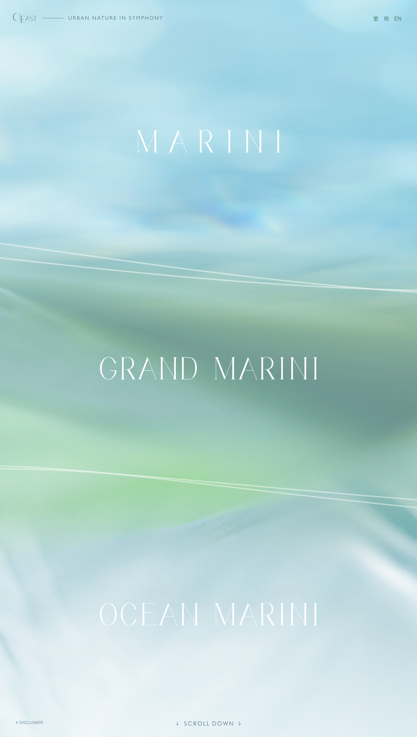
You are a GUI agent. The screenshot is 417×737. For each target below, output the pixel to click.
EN (397, 18)
